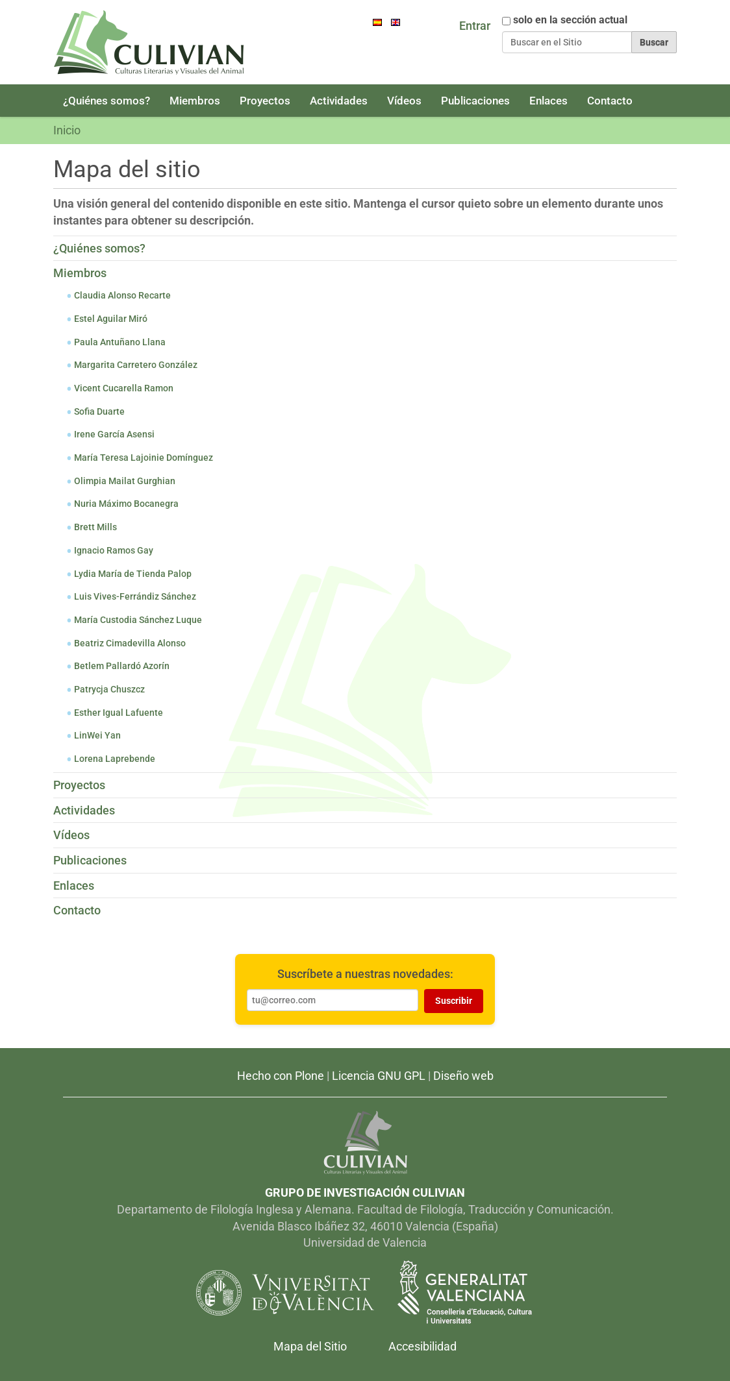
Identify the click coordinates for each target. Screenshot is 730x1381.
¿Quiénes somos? (106, 100)
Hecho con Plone (280, 1075)
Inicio (67, 130)
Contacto (610, 100)
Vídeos (404, 100)
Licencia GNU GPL (378, 1075)
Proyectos (265, 100)
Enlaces (548, 100)
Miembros (195, 100)
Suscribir (453, 1001)
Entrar (474, 25)
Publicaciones (475, 100)
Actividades (339, 100)
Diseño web (463, 1075)
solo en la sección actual (570, 20)
